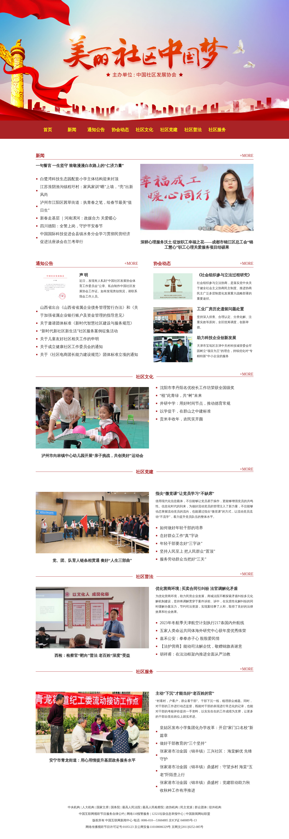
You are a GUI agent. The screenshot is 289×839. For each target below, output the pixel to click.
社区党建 (168, 129)
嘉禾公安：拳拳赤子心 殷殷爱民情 (190, 638)
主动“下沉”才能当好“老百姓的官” (184, 693)
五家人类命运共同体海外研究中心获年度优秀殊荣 (203, 630)
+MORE (246, 155)
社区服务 (217, 129)
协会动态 (120, 129)
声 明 (83, 275)
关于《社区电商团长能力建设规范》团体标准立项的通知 (89, 354)
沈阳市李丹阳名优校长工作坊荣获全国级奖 (197, 388)
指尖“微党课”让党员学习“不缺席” (184, 493)
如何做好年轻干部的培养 (181, 528)
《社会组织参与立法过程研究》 (224, 275)
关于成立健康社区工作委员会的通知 (71, 347)
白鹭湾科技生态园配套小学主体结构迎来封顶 (79, 179)
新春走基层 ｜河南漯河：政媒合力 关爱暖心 (78, 218)
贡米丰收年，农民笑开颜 (181, 419)
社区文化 (144, 129)
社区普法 (193, 129)
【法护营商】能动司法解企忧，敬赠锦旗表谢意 (201, 646)
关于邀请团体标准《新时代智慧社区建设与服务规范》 (87, 323)
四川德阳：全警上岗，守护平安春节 (71, 226)
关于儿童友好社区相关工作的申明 (69, 339)
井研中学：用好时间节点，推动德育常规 (195, 403)
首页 (47, 129)
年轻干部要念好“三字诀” (181, 543)
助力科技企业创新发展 (216, 338)
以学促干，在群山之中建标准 (185, 411)
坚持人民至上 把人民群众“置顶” (187, 551)
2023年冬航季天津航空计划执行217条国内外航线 (202, 623)
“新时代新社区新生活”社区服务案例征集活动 (79, 331)
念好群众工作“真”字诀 (179, 535)
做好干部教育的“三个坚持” (183, 743)
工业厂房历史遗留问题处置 (220, 309)
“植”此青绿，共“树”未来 (181, 395)
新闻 (72, 129)
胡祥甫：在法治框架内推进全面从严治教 (195, 654)
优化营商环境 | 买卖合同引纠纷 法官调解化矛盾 (196, 588)
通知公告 (96, 129)
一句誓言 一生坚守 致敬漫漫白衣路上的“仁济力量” (80, 165)
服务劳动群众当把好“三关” (183, 559)
